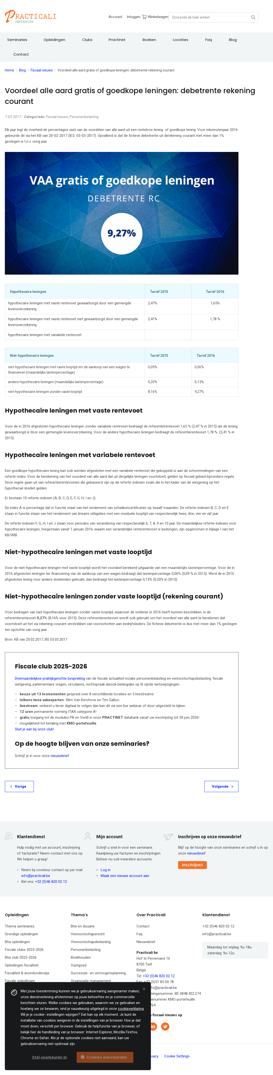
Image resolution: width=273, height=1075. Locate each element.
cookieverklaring (131, 1008)
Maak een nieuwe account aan (125, 876)
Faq (139, 934)
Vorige (20, 786)
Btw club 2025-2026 (20, 957)
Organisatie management (91, 981)
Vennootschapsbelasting (91, 942)
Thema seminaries (20, 926)
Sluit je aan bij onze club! (34, 729)
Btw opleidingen (17, 942)
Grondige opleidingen (21, 934)
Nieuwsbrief (145, 942)
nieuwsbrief (60, 756)
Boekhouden (81, 957)
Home (9, 70)
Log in (105, 870)
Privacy (152, 1056)
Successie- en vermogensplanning (98, 973)
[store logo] (30, 16)
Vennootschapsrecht (88, 934)
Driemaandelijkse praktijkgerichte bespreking (50, 678)
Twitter (166, 1027)
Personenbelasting (84, 117)
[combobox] (213, 17)
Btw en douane (83, 926)
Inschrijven (192, 864)
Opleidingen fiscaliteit (21, 965)
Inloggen (133, 17)
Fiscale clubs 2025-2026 (24, 949)
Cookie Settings (177, 1056)
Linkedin (153, 1027)
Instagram (178, 1027)
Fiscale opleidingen (20, 981)
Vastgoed (78, 965)
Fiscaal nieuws (42, 70)
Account (115, 17)
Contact (142, 926)
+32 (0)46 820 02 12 (51, 881)
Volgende (220, 786)
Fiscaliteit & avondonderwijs (27, 973)
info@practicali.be (35, 876)
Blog (22, 70)
